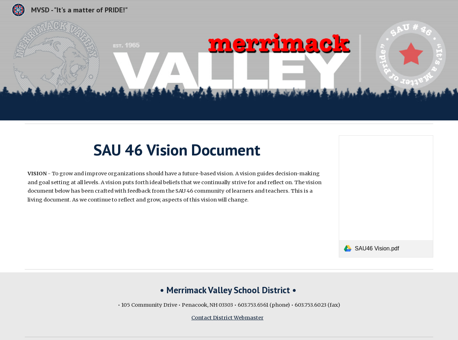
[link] (386, 196)
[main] (176, 149)
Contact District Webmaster (227, 317)
